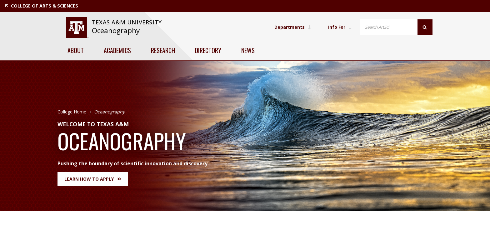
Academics (117, 50)
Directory (208, 50)
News (248, 50)
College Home (72, 112)
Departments (292, 27)
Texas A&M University (128, 22)
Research (163, 50)
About (76, 50)
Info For (340, 27)
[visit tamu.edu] (77, 27)
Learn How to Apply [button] (92, 179)
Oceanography (116, 30)
